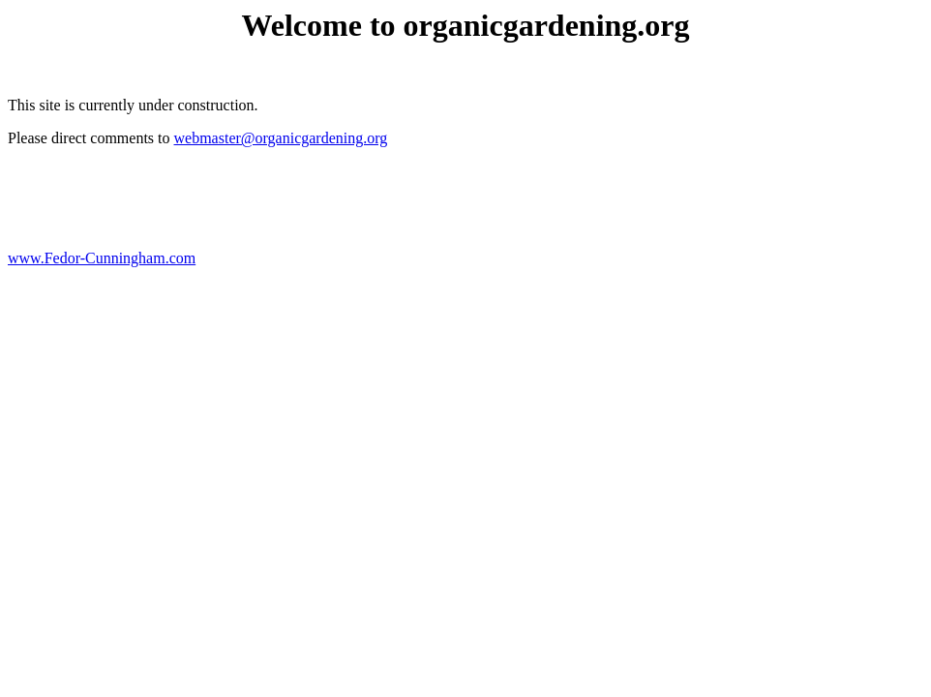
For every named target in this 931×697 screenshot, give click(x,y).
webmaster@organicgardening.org (281, 138)
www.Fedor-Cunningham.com (101, 258)
